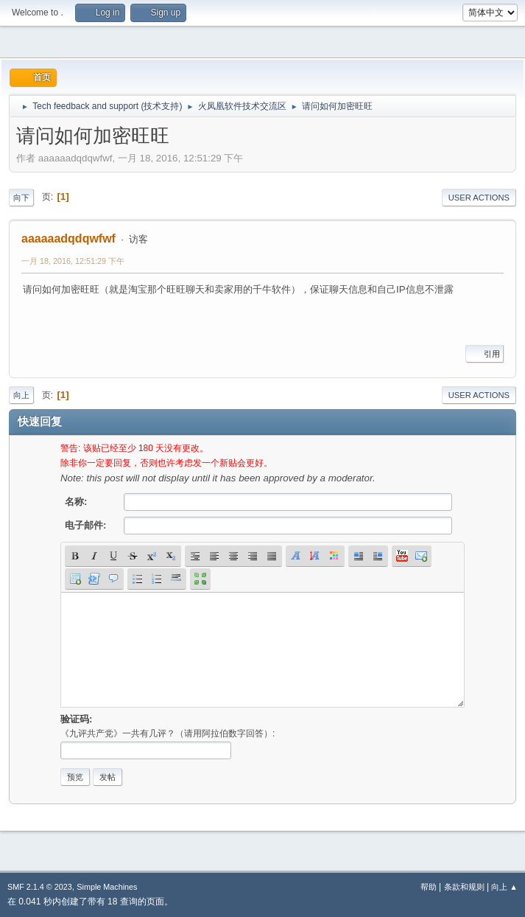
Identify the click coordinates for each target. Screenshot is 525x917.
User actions (479, 197)
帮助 (428, 886)
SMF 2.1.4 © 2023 (39, 886)
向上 (21, 395)
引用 (484, 353)
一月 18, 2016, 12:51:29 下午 (72, 261)
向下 (21, 197)
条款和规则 (464, 886)
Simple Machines (107, 886)
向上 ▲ (504, 886)
